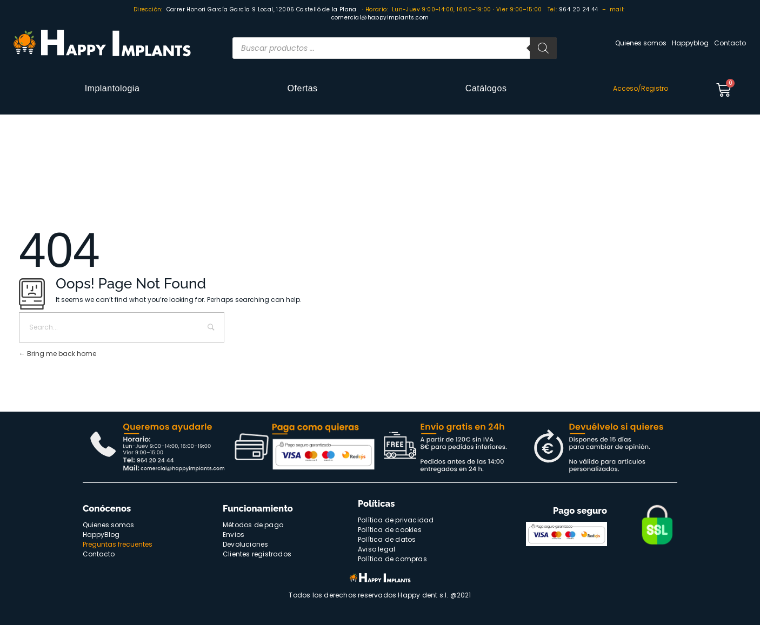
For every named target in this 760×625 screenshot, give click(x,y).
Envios (233, 534)
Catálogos (486, 88)
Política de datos (387, 539)
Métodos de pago (253, 524)
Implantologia (112, 88)
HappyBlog (101, 534)
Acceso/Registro (640, 88)
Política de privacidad (396, 520)
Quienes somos (640, 43)
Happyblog (690, 43)
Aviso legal (376, 549)
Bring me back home (57, 353)
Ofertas (303, 88)
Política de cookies (390, 529)
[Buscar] (543, 48)
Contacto (730, 43)
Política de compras (392, 558)
